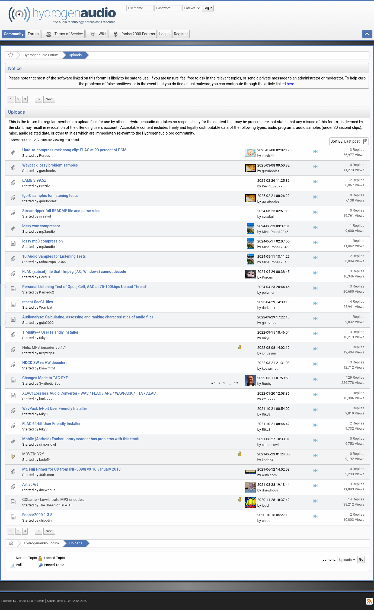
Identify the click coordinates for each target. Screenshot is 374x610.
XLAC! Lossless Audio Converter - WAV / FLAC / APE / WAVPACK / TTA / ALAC (89, 393)
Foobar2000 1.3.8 (37, 515)
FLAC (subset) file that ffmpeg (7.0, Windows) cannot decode (74, 271)
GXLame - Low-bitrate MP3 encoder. (53, 499)
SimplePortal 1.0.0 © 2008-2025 (67, 600)
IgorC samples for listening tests (50, 195)
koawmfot (47, 368)
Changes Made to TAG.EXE (45, 378)
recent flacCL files (37, 302)
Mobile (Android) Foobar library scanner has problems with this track (80, 439)
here (290, 84)
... (31, 99)
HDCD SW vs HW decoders (45, 362)
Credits (40, 600)
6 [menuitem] (234, 383)
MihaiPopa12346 (275, 232)
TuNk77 (268, 156)
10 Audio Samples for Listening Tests (54, 256)
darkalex (268, 308)
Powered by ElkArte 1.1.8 (17, 600)
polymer (268, 292)
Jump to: (329, 559)
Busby (266, 384)
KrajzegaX (47, 353)
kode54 (45, 460)
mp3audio (47, 231)
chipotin (45, 520)
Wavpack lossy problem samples (50, 165)
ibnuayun (269, 353)
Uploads (75, 55)
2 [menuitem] (18, 99)
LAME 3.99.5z (34, 180)
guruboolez (48, 171)
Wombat (45, 307)
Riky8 (43, 338)
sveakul (45, 216)
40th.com (46, 475)
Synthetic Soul (50, 383)
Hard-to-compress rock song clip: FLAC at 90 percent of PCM (74, 150)
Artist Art (30, 484)
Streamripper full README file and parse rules (61, 211)
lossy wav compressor (41, 226)
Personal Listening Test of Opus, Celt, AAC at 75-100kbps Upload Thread (84, 287)
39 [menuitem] (38, 99)
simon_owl (47, 444)
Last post (352, 141)
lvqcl (265, 505)
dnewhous (47, 490)
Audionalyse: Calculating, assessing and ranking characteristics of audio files (88, 317)
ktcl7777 (46, 399)
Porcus (44, 156)
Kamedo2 (46, 292)
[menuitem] (31, 99)
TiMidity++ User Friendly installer (50, 332)
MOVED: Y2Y (33, 454)
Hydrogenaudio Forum (40, 55)
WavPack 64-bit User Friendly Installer (54, 408)
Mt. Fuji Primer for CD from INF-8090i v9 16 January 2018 (71, 469)
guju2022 (46, 323)
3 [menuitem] (25, 99)
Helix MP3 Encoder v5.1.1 (44, 347)
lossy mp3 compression (42, 241)
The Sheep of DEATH (55, 505)
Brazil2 (44, 186)
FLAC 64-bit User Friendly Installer (51, 423)
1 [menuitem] (11, 99)
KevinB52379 (272, 186)
